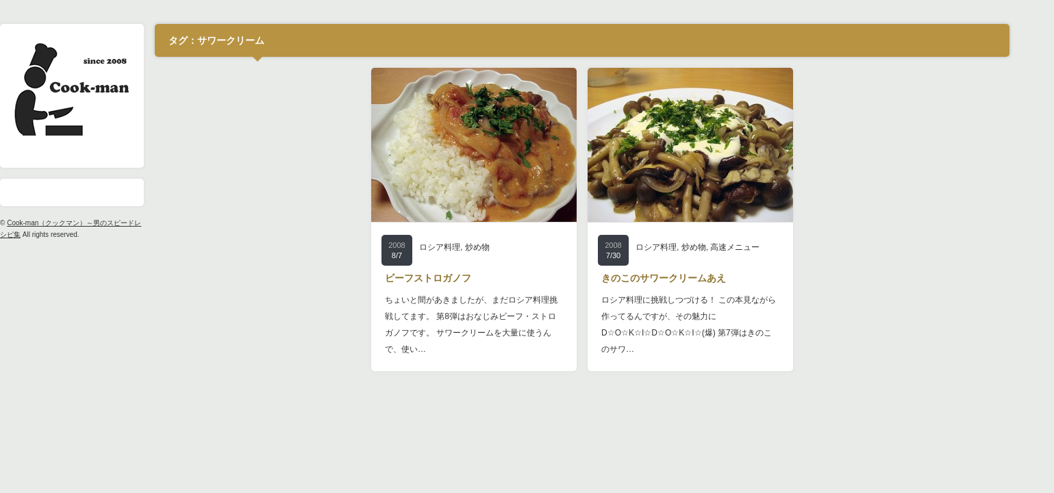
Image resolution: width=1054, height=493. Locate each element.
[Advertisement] (277, 153)
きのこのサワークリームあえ (683, 278)
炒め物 (496, 247)
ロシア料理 (459, 247)
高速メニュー (754, 247)
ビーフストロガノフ (448, 278)
